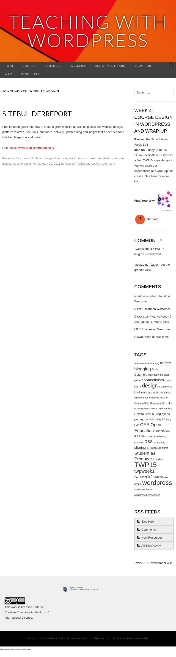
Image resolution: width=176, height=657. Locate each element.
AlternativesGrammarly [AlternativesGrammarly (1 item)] (146, 363)
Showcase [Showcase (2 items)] (154, 447)
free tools (61, 158)
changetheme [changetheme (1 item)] (155, 374)
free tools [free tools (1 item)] (153, 392)
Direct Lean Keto (145, 316)
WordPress (77, 638)
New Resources (151, 537)
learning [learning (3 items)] (155, 419)
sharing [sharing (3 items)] (140, 447)
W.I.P (8, 73)
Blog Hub (143, 65)
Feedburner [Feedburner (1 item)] (140, 392)
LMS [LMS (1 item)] (136, 425)
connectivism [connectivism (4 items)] (153, 380)
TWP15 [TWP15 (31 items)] (145, 464)
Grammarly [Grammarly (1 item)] (165, 392)
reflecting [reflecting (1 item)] (161, 436)
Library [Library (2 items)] (166, 419)
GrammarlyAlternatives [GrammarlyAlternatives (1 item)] (146, 397)
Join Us (29, 65)
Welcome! (141, 301)
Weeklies (78, 65)
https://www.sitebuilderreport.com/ (31, 148)
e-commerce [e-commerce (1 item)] (165, 386)
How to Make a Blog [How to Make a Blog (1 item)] (161, 408)
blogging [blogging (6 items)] (142, 368)
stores (91, 158)
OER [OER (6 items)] (145, 424)
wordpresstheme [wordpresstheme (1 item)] (143, 489)
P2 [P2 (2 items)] (136, 436)
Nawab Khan (142, 337)
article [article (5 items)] (165, 363)
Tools (34, 158)
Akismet (27, 649)
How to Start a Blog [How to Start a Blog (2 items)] (147, 414)
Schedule (53, 65)
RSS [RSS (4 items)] (149, 442)
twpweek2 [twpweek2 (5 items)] (143, 477)
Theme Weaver (135, 638)
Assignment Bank (110, 65)
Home (9, 65)
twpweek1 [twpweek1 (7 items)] (144, 471)
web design (104, 158)
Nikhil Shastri (143, 309)
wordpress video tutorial (150, 296)
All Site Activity (151, 545)
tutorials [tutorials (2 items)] (158, 459)
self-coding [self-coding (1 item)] (159, 442)
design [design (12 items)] (150, 386)
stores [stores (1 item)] (165, 447)
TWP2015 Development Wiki (153, 563)
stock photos (77, 158)
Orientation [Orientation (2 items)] (162, 431)
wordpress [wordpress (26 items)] (157, 482)
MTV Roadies (143, 329)
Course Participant (77, 163)
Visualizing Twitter (146, 264)
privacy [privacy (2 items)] (151, 436)
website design (23, 163)
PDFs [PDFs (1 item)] (142, 436)
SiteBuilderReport (37, 114)
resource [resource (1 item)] (139, 442)
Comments (148, 529)
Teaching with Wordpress (88, 31)
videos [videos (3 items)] (159, 477)
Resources (30, 73)
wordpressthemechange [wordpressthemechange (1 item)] (147, 495)
